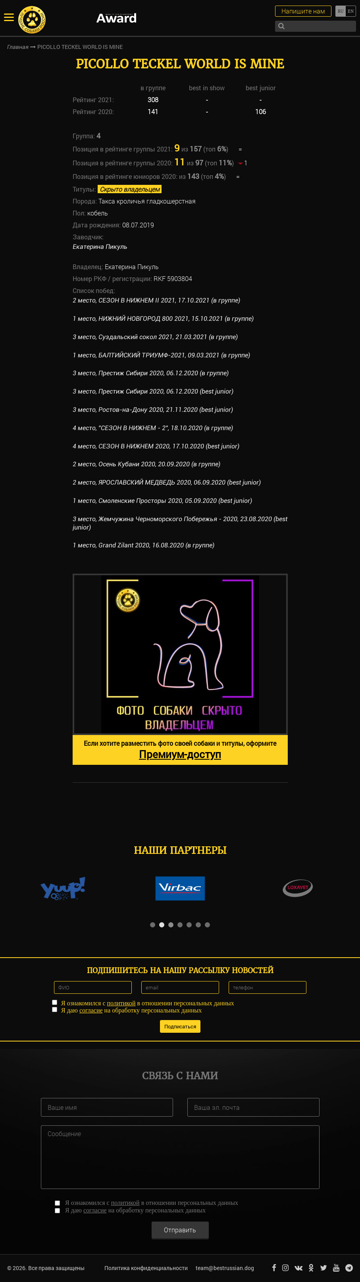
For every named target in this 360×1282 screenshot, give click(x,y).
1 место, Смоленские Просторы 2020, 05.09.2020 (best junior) (162, 500)
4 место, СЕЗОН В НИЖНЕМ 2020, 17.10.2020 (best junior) (156, 446)
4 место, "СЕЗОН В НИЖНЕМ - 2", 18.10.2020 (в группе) (153, 428)
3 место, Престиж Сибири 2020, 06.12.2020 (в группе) (151, 373)
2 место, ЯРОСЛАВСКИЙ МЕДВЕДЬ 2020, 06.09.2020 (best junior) (167, 482)
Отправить (180, 1230)
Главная (18, 47)
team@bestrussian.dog (225, 1268)
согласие (91, 1010)
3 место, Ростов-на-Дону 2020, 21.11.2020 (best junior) (153, 409)
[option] (180, 669)
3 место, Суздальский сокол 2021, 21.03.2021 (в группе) (155, 337)
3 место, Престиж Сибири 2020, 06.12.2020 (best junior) (153, 391)
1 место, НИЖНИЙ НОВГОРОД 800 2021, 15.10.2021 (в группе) (163, 318)
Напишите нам (303, 11)
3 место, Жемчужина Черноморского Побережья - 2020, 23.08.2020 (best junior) (180, 523)
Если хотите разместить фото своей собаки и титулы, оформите (180, 750)
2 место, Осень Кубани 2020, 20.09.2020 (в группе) (146, 464)
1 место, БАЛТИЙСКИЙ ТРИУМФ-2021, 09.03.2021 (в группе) (161, 355)
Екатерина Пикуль (100, 246)
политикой (121, 1003)
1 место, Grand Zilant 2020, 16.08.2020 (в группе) (143, 545)
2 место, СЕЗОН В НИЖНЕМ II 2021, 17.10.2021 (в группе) (156, 300)
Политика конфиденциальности (146, 1268)
